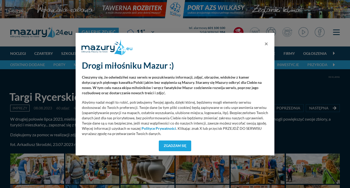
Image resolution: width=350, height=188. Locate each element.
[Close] (266, 43)
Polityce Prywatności (159, 128)
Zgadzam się (175, 146)
